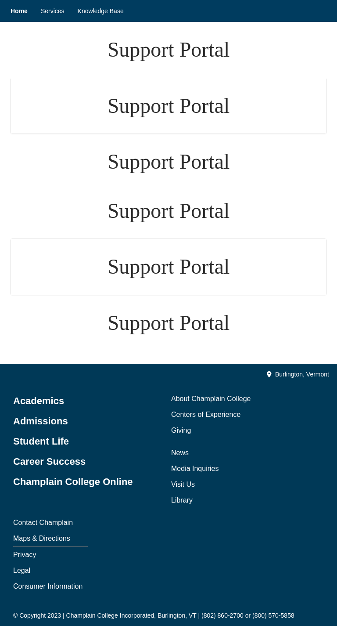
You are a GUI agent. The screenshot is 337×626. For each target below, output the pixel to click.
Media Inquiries (195, 468)
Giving (181, 430)
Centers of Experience (205, 414)
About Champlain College (211, 398)
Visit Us (183, 484)
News (180, 452)
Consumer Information (47, 586)
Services (53, 10)
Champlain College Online (73, 481)
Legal (21, 570)
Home (19, 10)
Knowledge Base (101, 10)
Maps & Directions (41, 538)
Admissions (40, 421)
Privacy (24, 554)
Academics (38, 400)
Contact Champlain (43, 522)
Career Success (49, 461)
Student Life (41, 441)
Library (182, 500)
